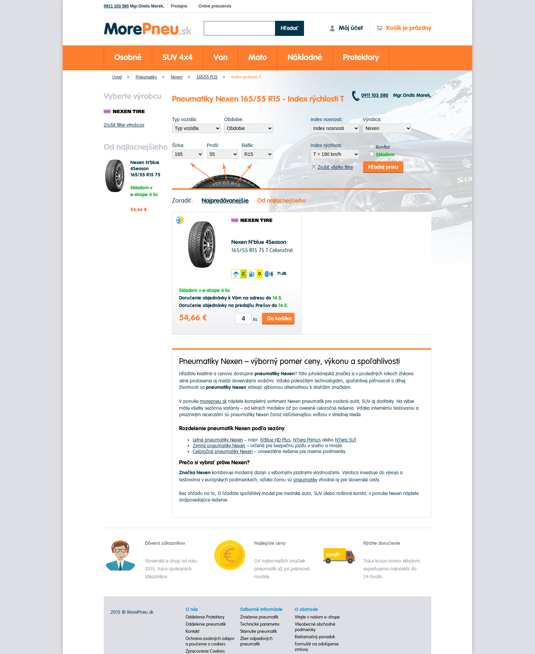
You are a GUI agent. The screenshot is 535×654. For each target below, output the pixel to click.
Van (221, 57)
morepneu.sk (213, 401)
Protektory (361, 57)
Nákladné (305, 57)
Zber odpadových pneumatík (256, 641)
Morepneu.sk (148, 24)
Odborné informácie (261, 610)
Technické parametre (259, 624)
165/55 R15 (206, 77)
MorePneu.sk (140, 612)
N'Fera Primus (307, 440)
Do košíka (279, 318)
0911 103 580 (116, 6)
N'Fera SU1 (345, 440)
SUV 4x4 (177, 57)
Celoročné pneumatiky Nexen (223, 451)
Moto (257, 57)
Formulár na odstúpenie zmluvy (317, 646)
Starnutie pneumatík (258, 631)
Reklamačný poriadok (315, 637)
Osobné (128, 57)
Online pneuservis (215, 6)
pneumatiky (305, 480)
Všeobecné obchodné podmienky (315, 627)
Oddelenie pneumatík (206, 624)
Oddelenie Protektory (205, 617)
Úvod (117, 77)
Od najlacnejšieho (281, 201)
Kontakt (192, 631)
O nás (192, 610)
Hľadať (290, 28)
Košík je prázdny (403, 28)
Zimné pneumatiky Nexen (219, 446)
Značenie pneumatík (259, 617)
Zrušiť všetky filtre (332, 167)
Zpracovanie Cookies (205, 651)
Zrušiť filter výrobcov (124, 125)
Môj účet (346, 28)
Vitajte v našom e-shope (317, 617)
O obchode (306, 610)
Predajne (179, 6)
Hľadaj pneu (383, 167)
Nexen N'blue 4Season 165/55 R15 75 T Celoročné (145, 172)
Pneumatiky (146, 77)
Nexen (177, 77)
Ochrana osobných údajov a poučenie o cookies (210, 641)
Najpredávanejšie (225, 201)
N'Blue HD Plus (275, 440)
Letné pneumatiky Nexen (218, 440)
